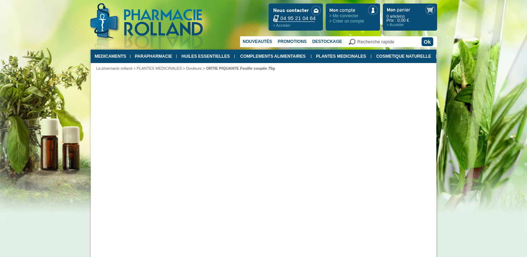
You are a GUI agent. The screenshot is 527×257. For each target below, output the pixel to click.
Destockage (327, 41)
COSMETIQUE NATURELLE (403, 56)
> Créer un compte (346, 21)
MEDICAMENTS (110, 56)
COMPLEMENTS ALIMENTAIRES (273, 56)
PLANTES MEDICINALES (341, 56)
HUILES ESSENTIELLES (206, 56)
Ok (427, 42)
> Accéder (281, 25)
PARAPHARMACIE (153, 56)
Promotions (292, 41)
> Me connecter (344, 15)
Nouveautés (257, 41)
